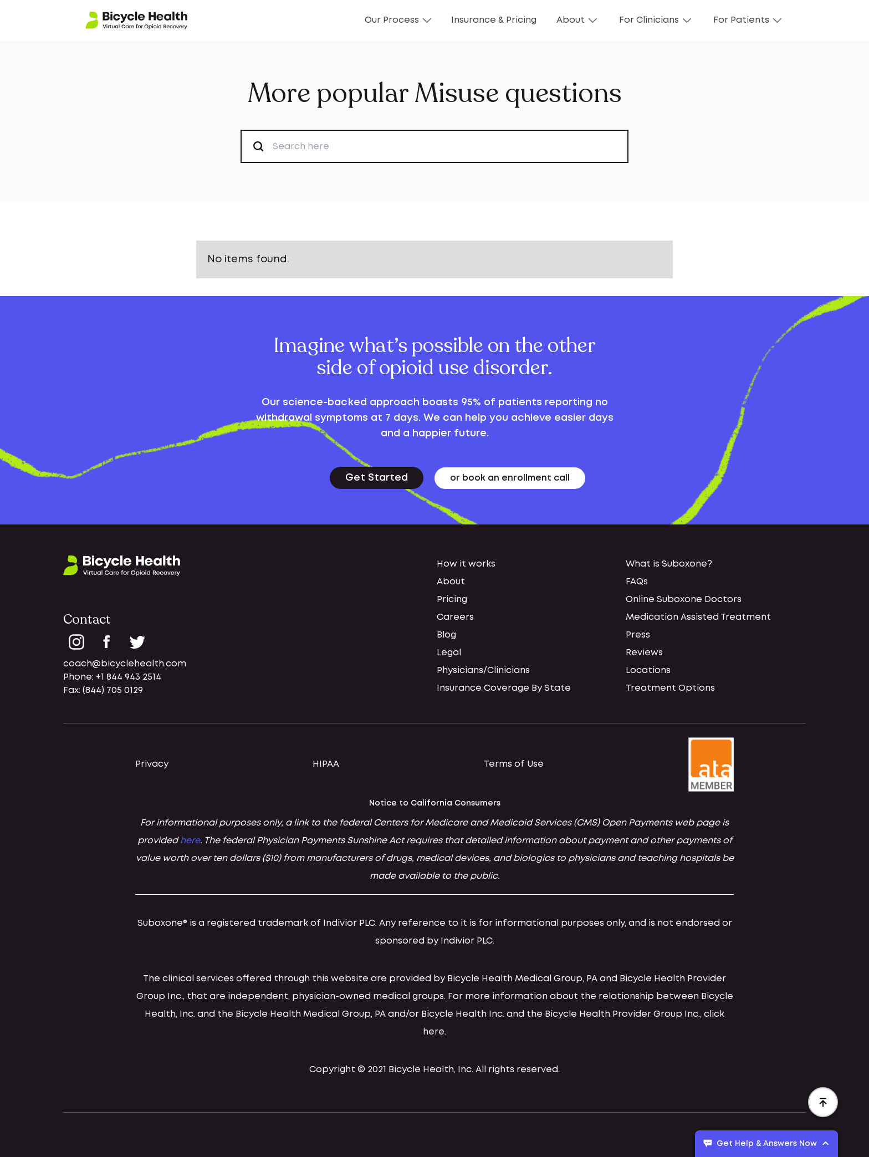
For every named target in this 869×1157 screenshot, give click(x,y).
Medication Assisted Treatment (698, 617)
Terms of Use (514, 764)
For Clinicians (655, 20)
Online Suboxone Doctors (684, 599)
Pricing (452, 599)
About (576, 20)
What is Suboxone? (669, 564)
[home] (136, 20)
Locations (648, 670)
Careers (455, 617)
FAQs (637, 582)
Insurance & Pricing (493, 20)
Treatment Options (670, 688)
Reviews (644, 653)
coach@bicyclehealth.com (124, 664)
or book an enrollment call (510, 478)
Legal (449, 653)
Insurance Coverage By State (504, 688)
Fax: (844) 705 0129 (103, 690)
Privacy (151, 764)
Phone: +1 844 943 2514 (112, 677)
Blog (446, 635)
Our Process (398, 20)
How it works (466, 564)
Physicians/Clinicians (483, 670)
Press (638, 635)
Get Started (376, 477)
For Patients (747, 20)
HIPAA (326, 764)
